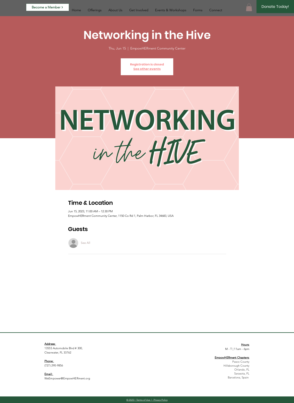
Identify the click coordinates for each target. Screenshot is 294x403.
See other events (147, 69)
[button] (249, 7)
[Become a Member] (47, 7)
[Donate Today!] (275, 6)
